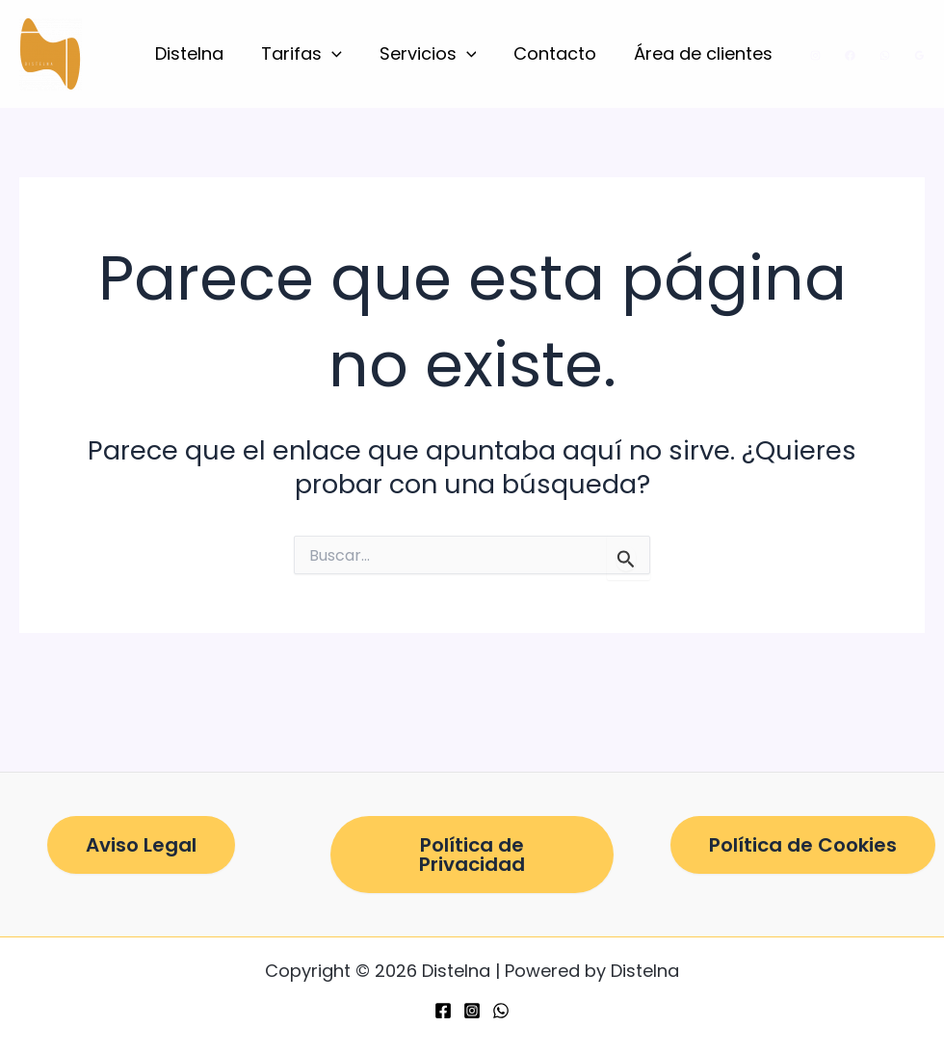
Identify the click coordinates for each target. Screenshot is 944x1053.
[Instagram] (815, 55)
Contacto (558, 53)
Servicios (434, 54)
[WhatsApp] (884, 55)
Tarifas (310, 54)
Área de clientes (704, 53)
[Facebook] (850, 55)
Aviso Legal (141, 844)
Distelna (201, 53)
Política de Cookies (803, 844)
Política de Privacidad (472, 854)
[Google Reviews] (919, 55)
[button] (340, 54)
